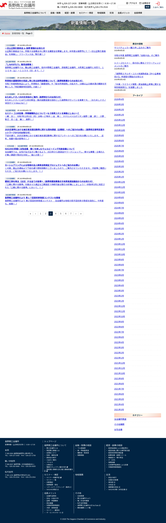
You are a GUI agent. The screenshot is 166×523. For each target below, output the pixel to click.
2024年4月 (119, 223)
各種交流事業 (113, 480)
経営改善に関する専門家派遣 (119, 450)
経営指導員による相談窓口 (118, 448)
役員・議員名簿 (52, 455)
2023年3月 (119, 291)
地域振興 (101, 13)
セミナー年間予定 (53, 477)
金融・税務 (55, 13)
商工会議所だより (84, 498)
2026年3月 (119, 104)
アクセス (133, 3)
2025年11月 (119, 125)
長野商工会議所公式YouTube (87, 505)
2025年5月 (119, 156)
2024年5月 (119, 218)
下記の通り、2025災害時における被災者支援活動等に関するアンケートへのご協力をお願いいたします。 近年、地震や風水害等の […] (55, 134)
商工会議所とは (52, 448)
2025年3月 (119, 167)
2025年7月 (119, 146)
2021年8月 (119, 384)
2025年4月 (119, 161)
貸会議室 (49, 503)
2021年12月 (119, 363)
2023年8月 (119, 265)
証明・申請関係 (52, 501)
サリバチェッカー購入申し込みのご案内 (132, 48)
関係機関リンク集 (84, 508)
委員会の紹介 (51, 458)
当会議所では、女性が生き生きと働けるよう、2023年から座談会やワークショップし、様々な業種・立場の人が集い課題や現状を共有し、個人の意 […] (55, 151)
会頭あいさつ (51, 453)
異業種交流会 (113, 487)
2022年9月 (119, 322)
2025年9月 (119, 135)
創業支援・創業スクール (117, 455)
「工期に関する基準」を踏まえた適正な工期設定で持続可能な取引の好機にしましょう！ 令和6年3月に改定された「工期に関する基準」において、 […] (55, 184)
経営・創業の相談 (114, 445)
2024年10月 (119, 192)
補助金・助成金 (83, 453)
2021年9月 (119, 379)
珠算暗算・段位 (52, 485)
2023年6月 (119, 275)
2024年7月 (119, 208)
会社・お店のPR (52, 498)
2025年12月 (119, 120)
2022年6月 (119, 337)
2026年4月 (119, 99)
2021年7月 (119, 389)
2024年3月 (119, 229)
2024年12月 (119, 182)
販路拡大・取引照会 (115, 458)
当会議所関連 (120, 419)
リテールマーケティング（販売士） (59, 487)
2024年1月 (119, 239)
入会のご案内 (158, 4)
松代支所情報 (82, 503)
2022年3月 (119, 348)
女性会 (110, 485)
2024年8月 (119, 203)
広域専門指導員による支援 (118, 465)
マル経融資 (81, 448)
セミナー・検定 (86, 13)
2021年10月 (119, 373)
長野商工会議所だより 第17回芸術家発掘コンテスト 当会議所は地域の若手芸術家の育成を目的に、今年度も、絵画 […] (55, 200)
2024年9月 (119, 198)
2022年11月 (119, 311)
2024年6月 (119, 213)
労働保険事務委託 (115, 467)
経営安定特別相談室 (115, 453)
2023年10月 (119, 254)
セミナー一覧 (51, 480)
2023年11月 (119, 249)
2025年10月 (119, 130)
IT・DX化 (111, 460)
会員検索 (138, 13)
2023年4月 (119, 285)
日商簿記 (49, 482)
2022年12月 (119, 306)
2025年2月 (119, 172)
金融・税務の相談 (83, 445)
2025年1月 (119, 177)
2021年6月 (119, 394)
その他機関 (119, 424)
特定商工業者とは (53, 450)
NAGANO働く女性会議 (116, 489)
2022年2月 (119, 353)
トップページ (50, 441)
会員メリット (124, 13)
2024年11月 (119, 187)
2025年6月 (119, 151)
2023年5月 (119, 280)
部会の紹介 (112, 477)
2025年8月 (119, 141)
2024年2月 (119, 234)
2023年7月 (119, 270)
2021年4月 (119, 404)
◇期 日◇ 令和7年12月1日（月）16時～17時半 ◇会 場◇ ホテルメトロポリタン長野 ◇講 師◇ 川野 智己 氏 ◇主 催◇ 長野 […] (55, 116)
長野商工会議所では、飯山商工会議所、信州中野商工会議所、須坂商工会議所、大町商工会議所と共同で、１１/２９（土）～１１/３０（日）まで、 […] (55, 67)
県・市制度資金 (83, 450)
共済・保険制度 (52, 508)
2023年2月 (119, 296)
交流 (112, 13)
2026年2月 (119, 110)
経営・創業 (70, 13)
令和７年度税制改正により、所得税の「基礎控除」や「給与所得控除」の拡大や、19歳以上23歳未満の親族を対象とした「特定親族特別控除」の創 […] (55, 83)
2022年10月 (119, 316)
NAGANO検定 (51, 489)
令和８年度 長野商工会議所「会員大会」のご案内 (136, 55)
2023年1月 (119, 301)
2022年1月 (119, 358)
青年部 (110, 482)
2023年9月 (119, 260)
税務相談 (80, 455)
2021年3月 (119, 410)
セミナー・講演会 (53, 510)
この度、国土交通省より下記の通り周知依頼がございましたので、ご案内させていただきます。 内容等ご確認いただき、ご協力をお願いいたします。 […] (55, 168)
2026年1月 (119, 115)
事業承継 (111, 462)
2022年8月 (119, 327)
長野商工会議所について (35, 13)
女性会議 (118, 430)
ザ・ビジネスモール (53, 513)
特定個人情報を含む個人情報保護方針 (58, 470)
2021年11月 (119, 368)
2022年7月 (119, 332)
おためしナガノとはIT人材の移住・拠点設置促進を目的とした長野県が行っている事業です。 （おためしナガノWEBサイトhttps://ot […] (55, 100)
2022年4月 (119, 342)
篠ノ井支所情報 (83, 501)
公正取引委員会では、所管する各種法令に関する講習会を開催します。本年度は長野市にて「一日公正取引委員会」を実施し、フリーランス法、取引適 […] (55, 51)
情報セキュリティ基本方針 (56, 467)
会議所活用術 (51, 496)
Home (6, 33)
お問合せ (146, 3)
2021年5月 (119, 399)
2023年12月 (119, 244)
